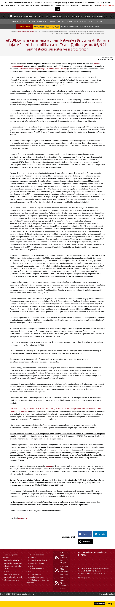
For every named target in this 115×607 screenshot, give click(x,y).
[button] (22, 16)
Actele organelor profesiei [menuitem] (35, 21)
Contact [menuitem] (101, 16)
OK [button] (58, 9)
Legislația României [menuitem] (12, 574)
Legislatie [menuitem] (15, 21)
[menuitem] (11, 16)
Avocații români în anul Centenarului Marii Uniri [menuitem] (12, 578)
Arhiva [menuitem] (7, 572)
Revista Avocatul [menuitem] (87, 21)
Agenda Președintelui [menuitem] (34, 16)
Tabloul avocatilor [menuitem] (72, 16)
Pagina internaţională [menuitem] (13, 566)
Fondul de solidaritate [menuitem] (37, 563)
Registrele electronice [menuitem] (71, 27)
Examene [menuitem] (32, 558)
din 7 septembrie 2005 (76, 409)
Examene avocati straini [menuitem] (38, 560)
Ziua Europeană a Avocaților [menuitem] (10, 556)
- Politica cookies (107, 5)
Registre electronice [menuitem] (36, 555)
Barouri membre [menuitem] (54, 16)
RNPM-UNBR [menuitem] (90, 16)
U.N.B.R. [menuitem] (17, 16)
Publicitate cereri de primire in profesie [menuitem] (37, 581)
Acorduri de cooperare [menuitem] (37, 577)
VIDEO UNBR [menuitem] (24, 27)
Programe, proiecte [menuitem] (12, 560)
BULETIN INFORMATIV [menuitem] (70, 21)
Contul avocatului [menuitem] (90, 27)
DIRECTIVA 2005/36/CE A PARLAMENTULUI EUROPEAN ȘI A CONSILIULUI (39, 409)
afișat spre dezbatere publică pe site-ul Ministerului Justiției (43, 69)
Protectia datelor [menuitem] (35, 574)
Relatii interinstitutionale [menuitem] (13, 563)
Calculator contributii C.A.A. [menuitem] (35, 570)
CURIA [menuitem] (7, 569)
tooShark (111, 594)
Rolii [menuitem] (31, 566)
